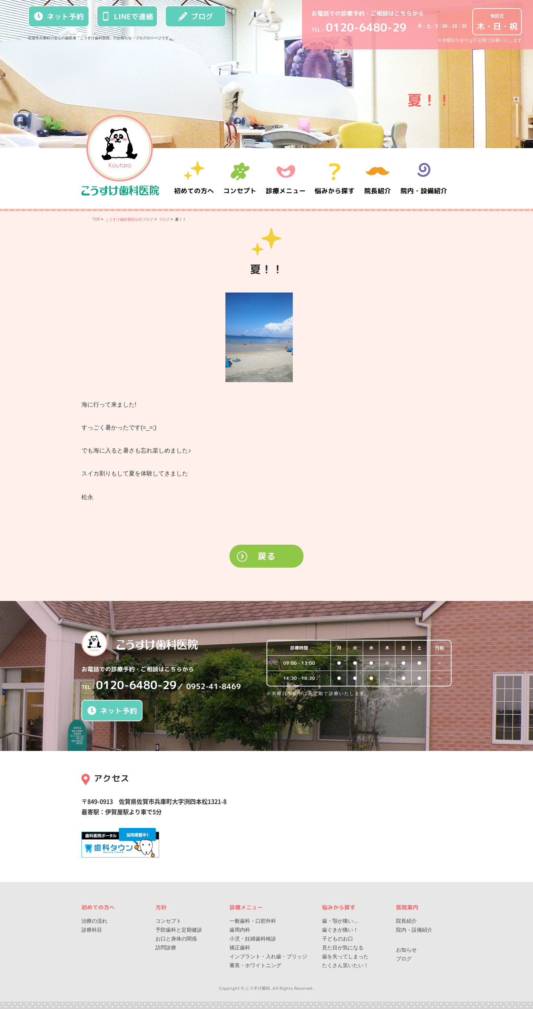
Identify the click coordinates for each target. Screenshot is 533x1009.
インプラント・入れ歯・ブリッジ (268, 956)
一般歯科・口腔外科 (252, 921)
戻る (266, 556)
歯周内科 (239, 930)
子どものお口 (337, 939)
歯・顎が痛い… (340, 921)
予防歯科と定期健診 (178, 930)
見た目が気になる (342, 947)
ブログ (195, 16)
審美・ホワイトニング (255, 965)
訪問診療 (165, 947)
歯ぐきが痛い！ (340, 930)
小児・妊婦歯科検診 (252, 939)
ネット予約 (59, 16)
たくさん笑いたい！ (345, 965)
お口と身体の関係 (176, 939)
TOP (96, 219)
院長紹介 (377, 178)
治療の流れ (94, 921)
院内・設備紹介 (423, 178)
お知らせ (406, 950)
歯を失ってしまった (345, 956)
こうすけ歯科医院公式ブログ (129, 219)
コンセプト (168, 921)
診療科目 (91, 930)
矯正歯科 (239, 947)
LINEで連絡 (127, 16)
